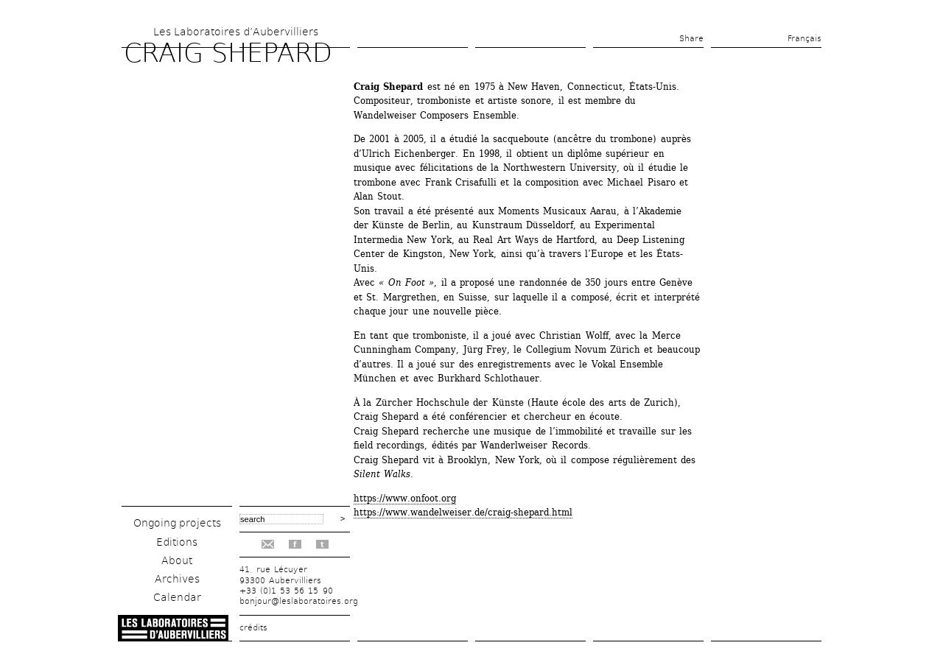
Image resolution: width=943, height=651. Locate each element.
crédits (253, 628)
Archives (177, 579)
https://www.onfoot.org (405, 498)
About (176, 560)
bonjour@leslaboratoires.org (298, 601)
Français (804, 38)
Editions (176, 542)
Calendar (177, 597)
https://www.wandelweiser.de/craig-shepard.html (463, 512)
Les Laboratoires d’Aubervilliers (235, 32)
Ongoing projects (177, 523)
